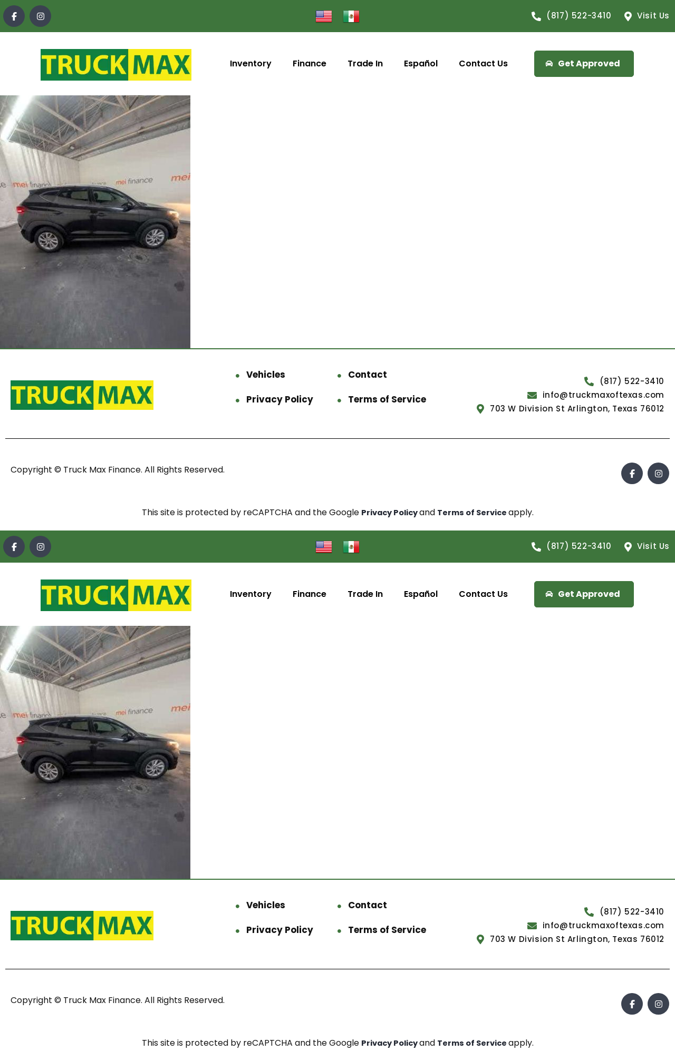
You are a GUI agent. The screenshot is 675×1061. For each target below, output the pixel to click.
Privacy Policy (279, 399)
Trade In (365, 63)
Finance (309, 63)
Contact (367, 374)
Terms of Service (387, 399)
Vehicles (265, 374)
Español (421, 63)
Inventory (251, 63)
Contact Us (483, 63)
